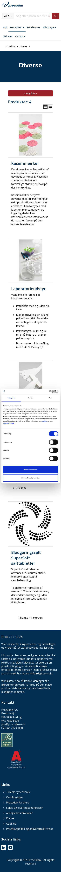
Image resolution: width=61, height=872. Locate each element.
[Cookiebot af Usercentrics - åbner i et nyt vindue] (44, 391)
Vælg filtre (30, 93)
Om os (19, 36)
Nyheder (8, 36)
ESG (5, 27)
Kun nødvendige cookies (30, 478)
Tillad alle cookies (30, 469)
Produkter (15, 27)
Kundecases (33, 27)
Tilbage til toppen (30, 617)
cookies (44, 421)
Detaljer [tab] (30, 398)
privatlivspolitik (8, 423)
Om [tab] (50, 398)
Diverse (23, 46)
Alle (6, 16)
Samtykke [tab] (11, 398)
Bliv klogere (49, 27)
